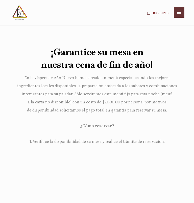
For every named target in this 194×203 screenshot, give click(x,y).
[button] (179, 12)
